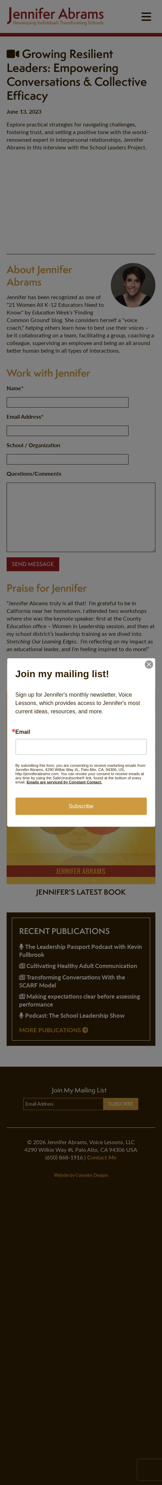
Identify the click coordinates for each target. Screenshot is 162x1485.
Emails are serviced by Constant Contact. (64, 782)
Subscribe (81, 806)
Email (22, 732)
